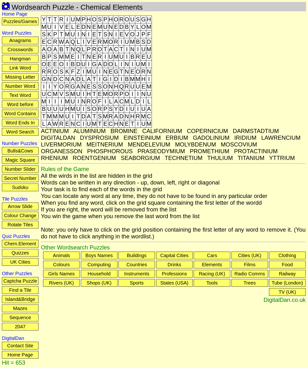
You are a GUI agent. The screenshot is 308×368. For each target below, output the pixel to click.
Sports (137, 283)
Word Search (20, 131)
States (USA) (174, 283)
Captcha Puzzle (20, 281)
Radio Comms (249, 273)
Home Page (20, 354)
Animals (61, 255)
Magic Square (20, 160)
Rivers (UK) (61, 283)
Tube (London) (287, 283)
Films (250, 264)
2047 (20, 326)
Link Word (20, 67)
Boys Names (99, 255)
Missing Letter (20, 77)
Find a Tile (20, 290)
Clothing (287, 255)
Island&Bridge (20, 299)
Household (99, 273)
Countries (136, 264)
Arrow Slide (20, 206)
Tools (212, 283)
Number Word (20, 86)
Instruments (136, 273)
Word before (20, 104)
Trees (250, 283)
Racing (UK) (212, 273)
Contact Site (20, 345)
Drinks (174, 264)
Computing (99, 264)
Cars (212, 255)
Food (287, 264)
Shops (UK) (99, 283)
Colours (61, 264)
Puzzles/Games (20, 21)
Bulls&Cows (20, 150)
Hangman (20, 58)
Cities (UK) (249, 255)
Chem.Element (20, 243)
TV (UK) (287, 292)
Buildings (137, 255)
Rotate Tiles (20, 224)
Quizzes (20, 252)
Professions (174, 273)
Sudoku (20, 187)
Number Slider (20, 169)
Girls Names (61, 273)
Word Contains (20, 113)
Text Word (20, 95)
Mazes (20, 308)
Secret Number (20, 178)
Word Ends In (20, 122)
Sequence (20, 317)
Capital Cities (174, 255)
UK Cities (20, 262)
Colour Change (20, 215)
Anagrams (20, 40)
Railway (287, 273)
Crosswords (20, 49)
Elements (212, 264)
